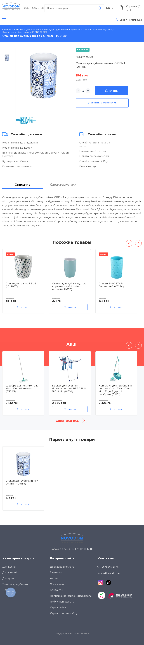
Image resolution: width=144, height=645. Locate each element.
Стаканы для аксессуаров (97, 30)
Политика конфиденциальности (71, 596)
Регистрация (135, 20)
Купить (111, 90)
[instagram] (100, 582)
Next (138, 243)
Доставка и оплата (62, 567)
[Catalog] (4, 20)
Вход (122, 20)
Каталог (18, 30)
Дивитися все (67, 421)
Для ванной (32, 30)
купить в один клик (102, 103)
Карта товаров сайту (63, 613)
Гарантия (56, 572)
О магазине (57, 584)
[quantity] (83, 90)
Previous (129, 243)
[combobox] (111, 8)
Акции (54, 578)
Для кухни (9, 567)
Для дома (8, 578)
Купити (25, 409)
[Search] (99, 8)
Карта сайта (58, 608)
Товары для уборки (15, 584)
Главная (6, 30)
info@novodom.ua (109, 573)
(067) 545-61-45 (34, 8)
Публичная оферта (62, 602)
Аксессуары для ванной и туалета (61, 30)
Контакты (56, 590)
